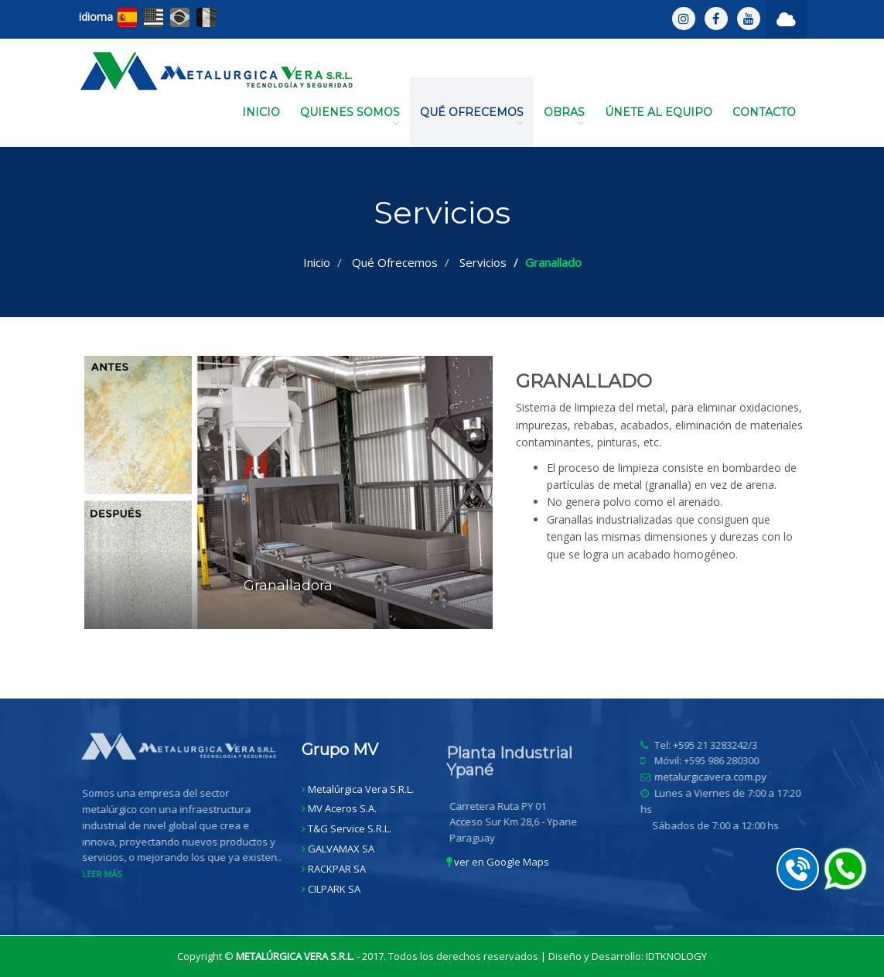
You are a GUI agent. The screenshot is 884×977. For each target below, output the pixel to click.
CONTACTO (764, 112)
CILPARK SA (334, 889)
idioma (96, 16)
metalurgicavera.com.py (715, 777)
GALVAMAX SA (341, 849)
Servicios (483, 262)
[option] (442, 504)
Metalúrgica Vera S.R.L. (361, 789)
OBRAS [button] (564, 116)
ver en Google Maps (497, 862)
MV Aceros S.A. (342, 808)
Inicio (316, 262)
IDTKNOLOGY (676, 956)
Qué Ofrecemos (395, 262)
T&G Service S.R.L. (349, 828)
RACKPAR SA (337, 869)
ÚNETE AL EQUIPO (658, 112)
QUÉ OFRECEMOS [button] (472, 116)
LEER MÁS (106, 874)
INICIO (261, 112)
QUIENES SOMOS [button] (350, 116)
